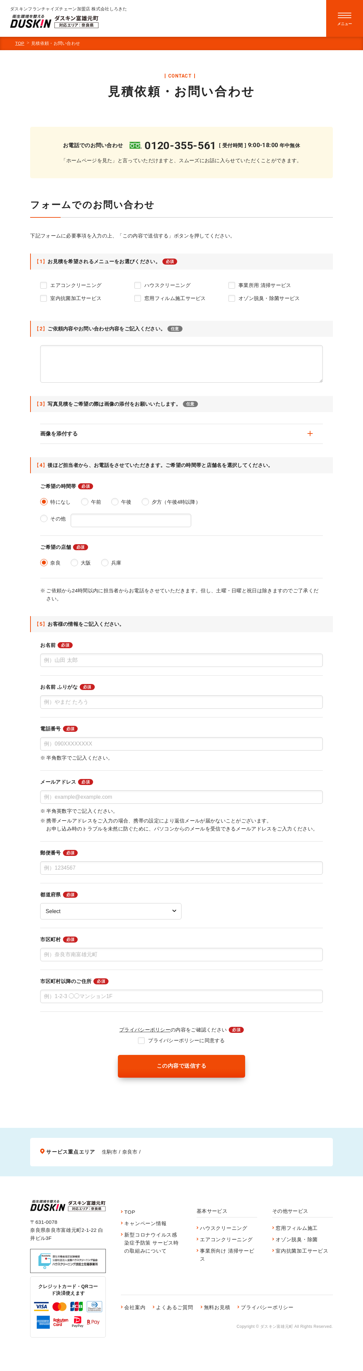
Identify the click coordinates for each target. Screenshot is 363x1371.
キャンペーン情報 (145, 1223)
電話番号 (59, 729)
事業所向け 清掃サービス (227, 1255)
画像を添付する (176, 433)
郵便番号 (59, 853)
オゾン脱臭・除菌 (297, 1239)
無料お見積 (217, 1307)
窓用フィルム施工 (297, 1228)
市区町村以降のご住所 (74, 981)
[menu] (344, 18)
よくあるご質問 (174, 1307)
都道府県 (59, 895)
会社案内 (134, 1307)
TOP (19, 43)
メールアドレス (66, 782)
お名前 (56, 645)
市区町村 (59, 940)
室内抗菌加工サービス (302, 1251)
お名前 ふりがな (67, 687)
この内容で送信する (181, 1066)
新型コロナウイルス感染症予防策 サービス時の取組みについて (151, 1243)
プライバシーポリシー (144, 1030)
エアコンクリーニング (226, 1239)
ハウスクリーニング (223, 1228)
